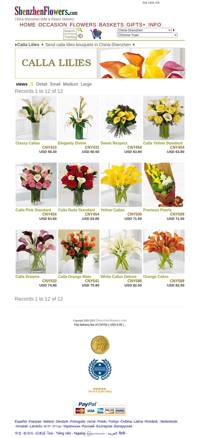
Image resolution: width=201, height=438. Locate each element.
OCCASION (53, 25)
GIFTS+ (136, 25)
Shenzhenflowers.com (111, 320)
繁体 (151, 2)
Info (154, 25)
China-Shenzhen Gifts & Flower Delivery (44, 19)
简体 (145, 2)
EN (158, 2)
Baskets (111, 25)
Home (28, 25)
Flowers (83, 25)
